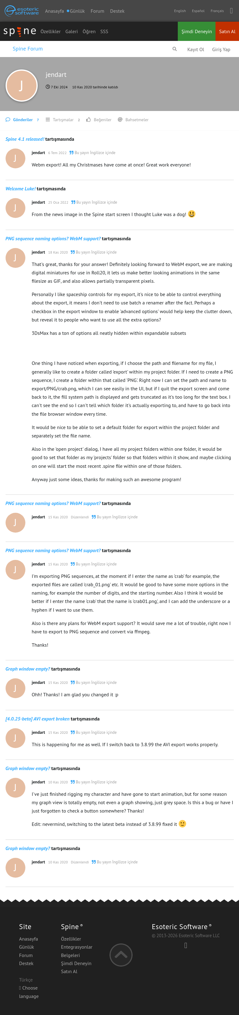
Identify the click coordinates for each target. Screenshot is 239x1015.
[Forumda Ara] (174, 49)
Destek (117, 11)
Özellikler (51, 31)
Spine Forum (28, 48)
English (180, 10)
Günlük (26, 947)
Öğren (89, 31)
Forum (97, 11)
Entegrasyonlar (76, 947)
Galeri (72, 31)
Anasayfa (54, 11)
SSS (104, 31)
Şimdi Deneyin (196, 31)
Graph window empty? (28, 669)
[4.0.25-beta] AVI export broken (38, 719)
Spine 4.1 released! (25, 139)
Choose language (29, 992)
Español (198, 10)
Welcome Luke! (21, 188)
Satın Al (227, 31)
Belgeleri (70, 955)
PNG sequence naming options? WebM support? (53, 238)
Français (217, 10)
